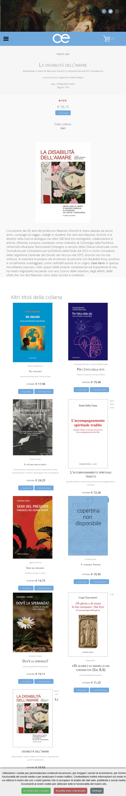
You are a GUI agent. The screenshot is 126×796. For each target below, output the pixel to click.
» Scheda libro (44, 391)
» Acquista (63, 112)
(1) (108, 38)
